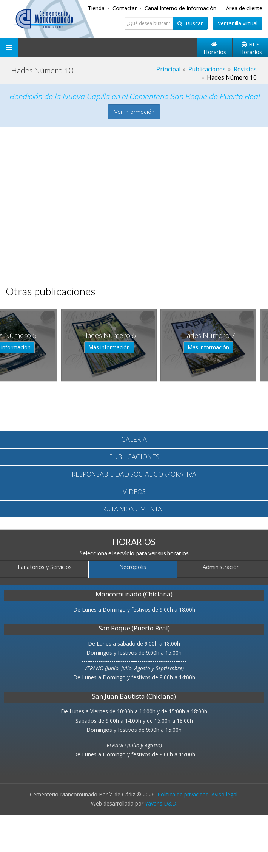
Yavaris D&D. (161, 803)
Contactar (125, 8)
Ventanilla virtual (237, 23)
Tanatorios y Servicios (44, 566)
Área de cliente (244, 8)
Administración (221, 566)
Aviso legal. (225, 794)
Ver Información (134, 111)
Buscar (190, 23)
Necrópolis (132, 566)
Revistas (245, 69)
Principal (168, 69)
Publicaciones (207, 69)
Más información (28, 347)
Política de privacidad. (183, 794)
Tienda (97, 8)
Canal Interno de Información (181, 8)
